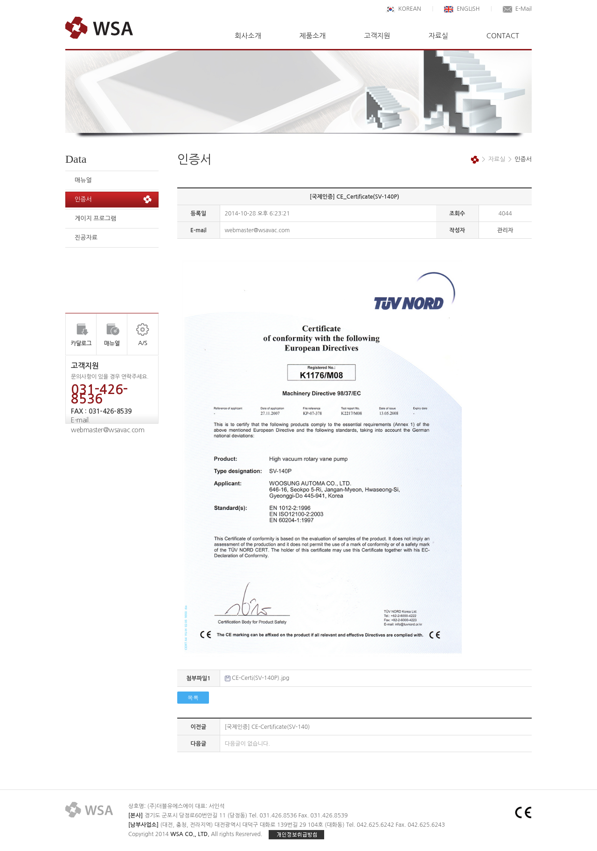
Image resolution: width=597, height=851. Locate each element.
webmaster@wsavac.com (107, 430)
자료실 (438, 35)
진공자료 (86, 238)
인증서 (83, 199)
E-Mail (517, 9)
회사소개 (248, 35)
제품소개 (312, 35)
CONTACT (502, 35)
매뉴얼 (83, 180)
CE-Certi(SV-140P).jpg (260, 678)
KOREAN (403, 9)
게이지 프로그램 (95, 218)
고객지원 (377, 35)
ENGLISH (461, 9)
